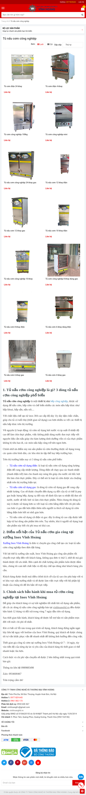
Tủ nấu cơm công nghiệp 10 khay (18, 279)
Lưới (40, 44)
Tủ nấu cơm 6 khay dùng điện (58, 327)
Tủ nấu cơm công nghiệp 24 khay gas (20, 183)
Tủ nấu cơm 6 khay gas (14, 375)
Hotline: (68, 2)
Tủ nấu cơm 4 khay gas (56, 375)
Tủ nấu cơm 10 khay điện (56, 231)
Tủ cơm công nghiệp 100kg (16, 134)
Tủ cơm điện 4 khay (54, 86)
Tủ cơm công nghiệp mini (56, 134)
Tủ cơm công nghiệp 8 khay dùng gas (62, 279)
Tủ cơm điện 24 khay (13, 86)
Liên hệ (81, 2)
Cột (50, 44)
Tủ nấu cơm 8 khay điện (14, 327)
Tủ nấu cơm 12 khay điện (56, 183)
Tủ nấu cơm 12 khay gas (14, 231)
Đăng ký (78, 783)
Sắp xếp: (58, 45)
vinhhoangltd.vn (61, 607)
